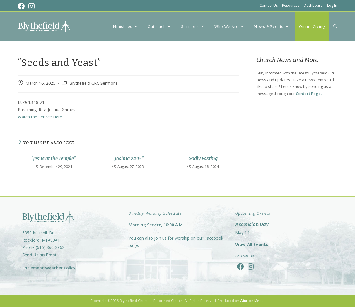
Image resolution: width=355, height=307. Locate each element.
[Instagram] (251, 266)
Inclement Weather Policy (49, 268)
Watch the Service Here (40, 117)
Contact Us (269, 5)
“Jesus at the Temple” (53, 158)
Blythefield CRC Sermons (93, 83)
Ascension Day (252, 224)
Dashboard (313, 5)
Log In (332, 5)
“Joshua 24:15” (128, 158)
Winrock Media (252, 300)
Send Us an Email (39, 254)
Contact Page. (309, 93)
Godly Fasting (203, 158)
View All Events (251, 244)
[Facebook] (240, 266)
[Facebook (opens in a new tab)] (22, 6)
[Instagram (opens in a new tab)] (31, 6)
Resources (290, 5)
